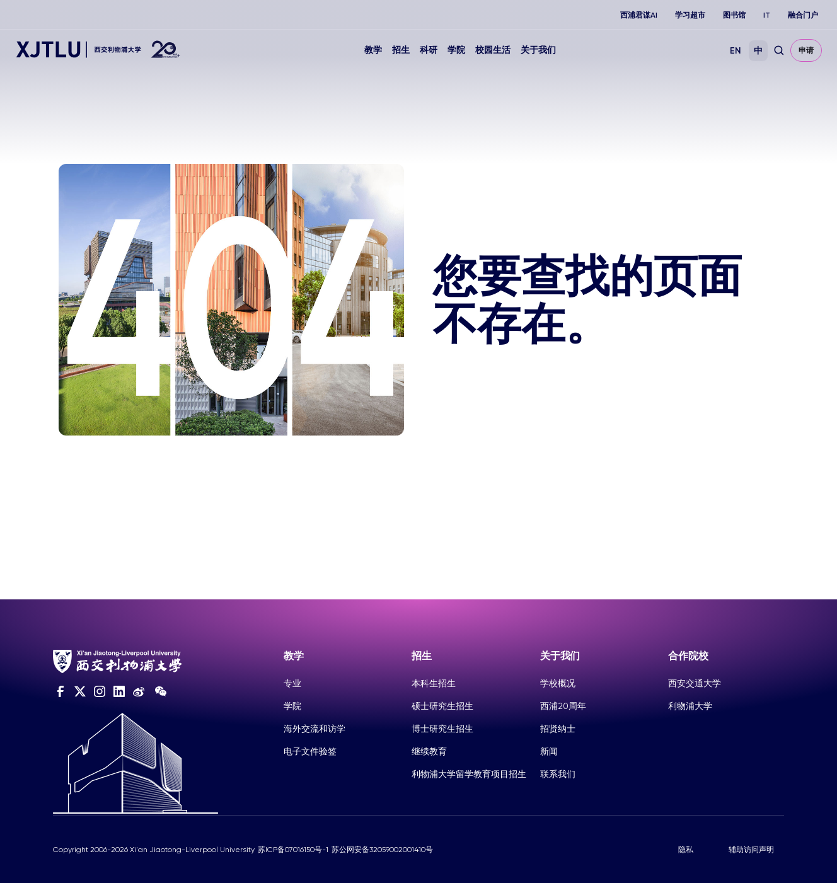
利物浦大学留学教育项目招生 (469, 774)
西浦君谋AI (638, 15)
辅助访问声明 (751, 849)
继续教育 (429, 751)
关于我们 (538, 50)
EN (735, 50)
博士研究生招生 (442, 729)
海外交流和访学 (314, 729)
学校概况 (557, 683)
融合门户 (803, 15)
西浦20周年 (563, 706)
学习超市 (690, 15)
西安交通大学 (694, 683)
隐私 (685, 849)
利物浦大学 (690, 706)
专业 (292, 683)
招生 (401, 50)
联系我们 (557, 774)
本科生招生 (434, 683)
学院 (456, 50)
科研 (428, 50)
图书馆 (734, 15)
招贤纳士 (557, 729)
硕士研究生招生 (442, 706)
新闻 (549, 751)
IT (766, 15)
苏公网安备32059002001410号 (382, 849)
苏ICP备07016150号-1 (293, 849)
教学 (373, 50)
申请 (806, 50)
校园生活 (493, 50)
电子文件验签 (310, 751)
